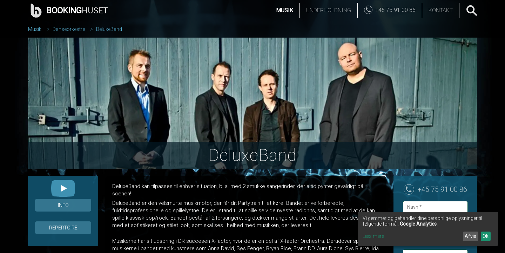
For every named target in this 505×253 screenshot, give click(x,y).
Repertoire (63, 228)
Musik (284, 10)
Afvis (470, 236)
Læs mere (373, 236)
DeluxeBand (109, 29)
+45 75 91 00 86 (442, 189)
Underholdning (328, 10)
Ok (486, 236)
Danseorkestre (69, 29)
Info (63, 205)
